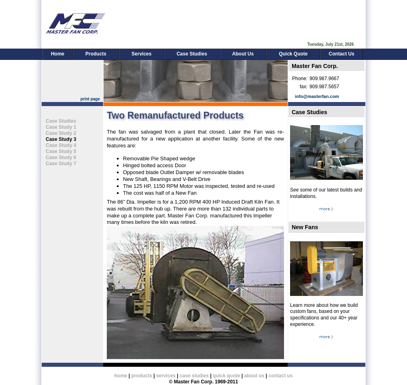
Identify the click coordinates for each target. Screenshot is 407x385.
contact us (280, 376)
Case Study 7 (61, 163)
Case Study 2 (61, 133)
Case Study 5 (61, 151)
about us (254, 376)
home (120, 376)
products (141, 376)
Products (95, 54)
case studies (194, 376)
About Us (243, 54)
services (166, 376)
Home (57, 54)
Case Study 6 (61, 157)
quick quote (226, 376)
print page (90, 99)
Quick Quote (293, 54)
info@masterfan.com (317, 96)
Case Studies (191, 54)
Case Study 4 (61, 145)
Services (141, 54)
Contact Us (341, 54)
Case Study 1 (61, 127)
